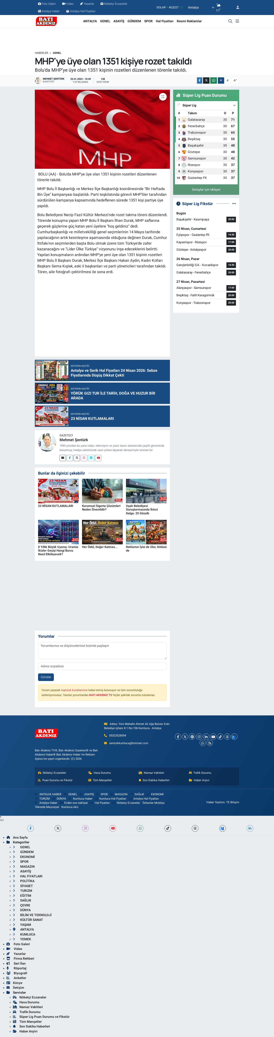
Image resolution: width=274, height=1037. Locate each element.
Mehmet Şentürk (74, 440)
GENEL (105, 21)
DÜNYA (59, 798)
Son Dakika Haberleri (154, 780)
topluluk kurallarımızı (74, 690)
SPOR (148, 21)
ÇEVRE (21, 905)
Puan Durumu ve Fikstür (55, 780)
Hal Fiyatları (165, 21)
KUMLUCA (24, 934)
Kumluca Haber (80, 798)
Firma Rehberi (20, 958)
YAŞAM (22, 925)
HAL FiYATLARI (27, 876)
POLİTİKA (23, 881)
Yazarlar (87, 4)
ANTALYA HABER (48, 794)
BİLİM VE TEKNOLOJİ (32, 915)
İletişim (15, 987)
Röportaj (16, 968)
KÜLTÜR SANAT (28, 920)
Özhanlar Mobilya (153, 803)
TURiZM (42, 798)
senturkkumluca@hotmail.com (128, 743)
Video (68, 4)
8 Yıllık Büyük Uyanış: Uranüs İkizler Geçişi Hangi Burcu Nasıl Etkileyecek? (58, 550)
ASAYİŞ (118, 21)
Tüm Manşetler (100, 780)
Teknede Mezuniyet (47, 807)
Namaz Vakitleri (151, 773)
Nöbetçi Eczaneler (113, 4)
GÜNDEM (134, 21)
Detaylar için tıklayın (206, 189)
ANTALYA (90, 21)
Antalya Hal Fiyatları (81, 11)
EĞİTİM (22, 895)
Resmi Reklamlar (189, 21)
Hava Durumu (99, 773)
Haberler (41, 52)
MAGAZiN (118, 794)
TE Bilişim (232, 802)
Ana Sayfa (17, 837)
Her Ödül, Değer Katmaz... (100, 547)
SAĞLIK (137, 794)
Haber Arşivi (199, 780)
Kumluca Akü (69, 807)
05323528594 (117, 735)
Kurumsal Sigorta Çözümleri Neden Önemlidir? (101, 507)
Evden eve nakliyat (74, 803)
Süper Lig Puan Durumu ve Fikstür (41, 1017)
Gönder (46, 677)
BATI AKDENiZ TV (100, 695)
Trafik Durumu (200, 773)
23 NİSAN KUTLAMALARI (55, 506)
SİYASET (23, 886)
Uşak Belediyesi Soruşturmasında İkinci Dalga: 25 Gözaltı (142, 509)
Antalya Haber (49, 11)
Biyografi (16, 973)
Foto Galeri (47, 4)
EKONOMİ (154, 794)
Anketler (16, 978)
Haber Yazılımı (215, 802)
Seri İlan (16, 963)
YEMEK (22, 939)
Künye (14, 983)
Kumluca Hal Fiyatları (110, 798)
